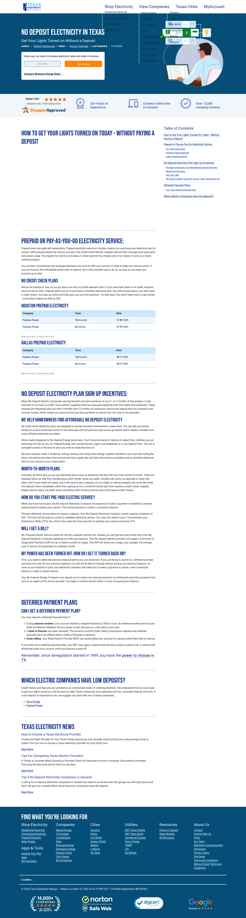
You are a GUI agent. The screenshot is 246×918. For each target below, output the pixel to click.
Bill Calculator (29, 861)
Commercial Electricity (33, 833)
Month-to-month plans (175, 171)
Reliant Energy (64, 830)
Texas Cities (187, 6)
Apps (24, 857)
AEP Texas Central (135, 830)
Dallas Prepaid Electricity (176, 157)
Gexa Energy (33, 701)
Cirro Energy (62, 856)
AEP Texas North (134, 833)
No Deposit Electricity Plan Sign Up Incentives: (189, 162)
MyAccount (214, 6)
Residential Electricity (33, 830)
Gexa (59, 841)
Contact (198, 830)
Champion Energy (65, 849)
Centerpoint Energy (135, 837)
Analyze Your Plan (31, 853)
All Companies (64, 860)
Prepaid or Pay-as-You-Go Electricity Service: (188, 144)
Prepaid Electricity (31, 837)
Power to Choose (168, 830)
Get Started (83, 64)
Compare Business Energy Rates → (44, 74)
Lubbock (95, 849)
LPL (127, 849)
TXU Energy (62, 833)
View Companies (154, 6)
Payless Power (31, 320)
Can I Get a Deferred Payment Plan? (181, 190)
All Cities (95, 852)
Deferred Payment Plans (177, 185)
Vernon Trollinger (79, 46)
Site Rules (199, 856)
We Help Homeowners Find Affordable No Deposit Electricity (191, 168)
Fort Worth (96, 837)
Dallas (93, 833)
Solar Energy (28, 841)
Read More (27, 749)
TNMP (128, 845)
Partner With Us (202, 833)
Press (197, 837)
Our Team (199, 841)
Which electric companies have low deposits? (189, 196)
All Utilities (130, 852)
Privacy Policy (201, 852)
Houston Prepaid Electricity (177, 153)
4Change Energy (65, 845)
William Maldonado (44, 46)
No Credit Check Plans (175, 149)
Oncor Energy (132, 841)
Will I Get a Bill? (172, 175)
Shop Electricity (119, 6)
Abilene (94, 845)
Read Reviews (167, 833)
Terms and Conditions (206, 860)
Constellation (63, 837)
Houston (95, 830)
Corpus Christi (98, 841)
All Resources (166, 837)
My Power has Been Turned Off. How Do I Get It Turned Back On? (193, 179)
